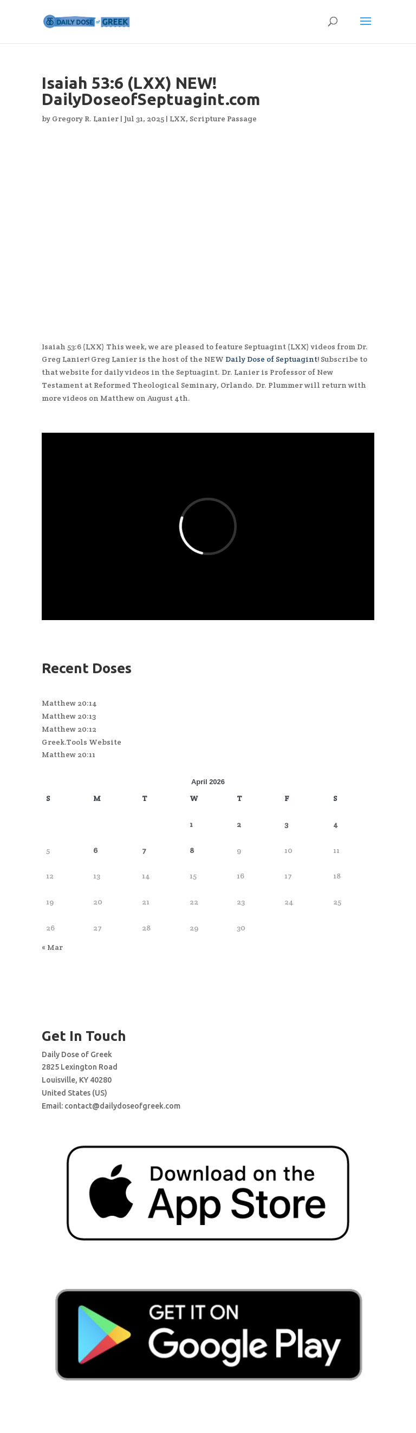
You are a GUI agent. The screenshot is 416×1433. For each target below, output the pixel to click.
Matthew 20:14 (69, 703)
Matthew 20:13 (69, 716)
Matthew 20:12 (69, 729)
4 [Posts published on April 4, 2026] (335, 824)
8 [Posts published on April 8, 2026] (192, 850)
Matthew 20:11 (68, 754)
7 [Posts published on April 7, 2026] (144, 850)
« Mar (52, 947)
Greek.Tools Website (81, 742)
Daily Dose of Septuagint (271, 359)
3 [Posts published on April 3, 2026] (286, 824)
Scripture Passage (223, 118)
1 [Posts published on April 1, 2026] (191, 824)
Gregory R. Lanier (85, 118)
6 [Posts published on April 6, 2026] (95, 850)
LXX (178, 118)
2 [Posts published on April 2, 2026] (239, 824)
